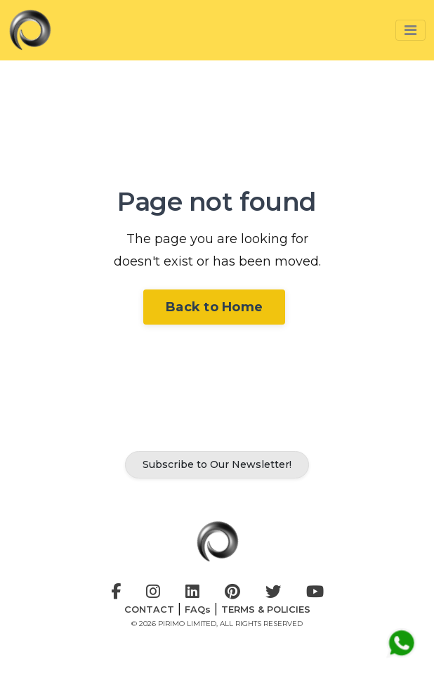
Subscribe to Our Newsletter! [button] (217, 464)
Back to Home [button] (214, 307)
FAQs (198, 609)
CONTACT (149, 609)
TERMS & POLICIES (265, 609)
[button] (410, 30)
